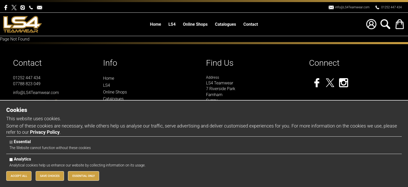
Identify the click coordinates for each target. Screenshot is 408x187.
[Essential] (11, 142)
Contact (27, 63)
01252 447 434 (391, 7)
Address (212, 77)
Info (110, 63)
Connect (324, 63)
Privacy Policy (45, 132)
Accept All (19, 176)
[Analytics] (11, 159)
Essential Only (83, 176)
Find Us (220, 63)
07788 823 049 (26, 83)
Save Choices (50, 176)
